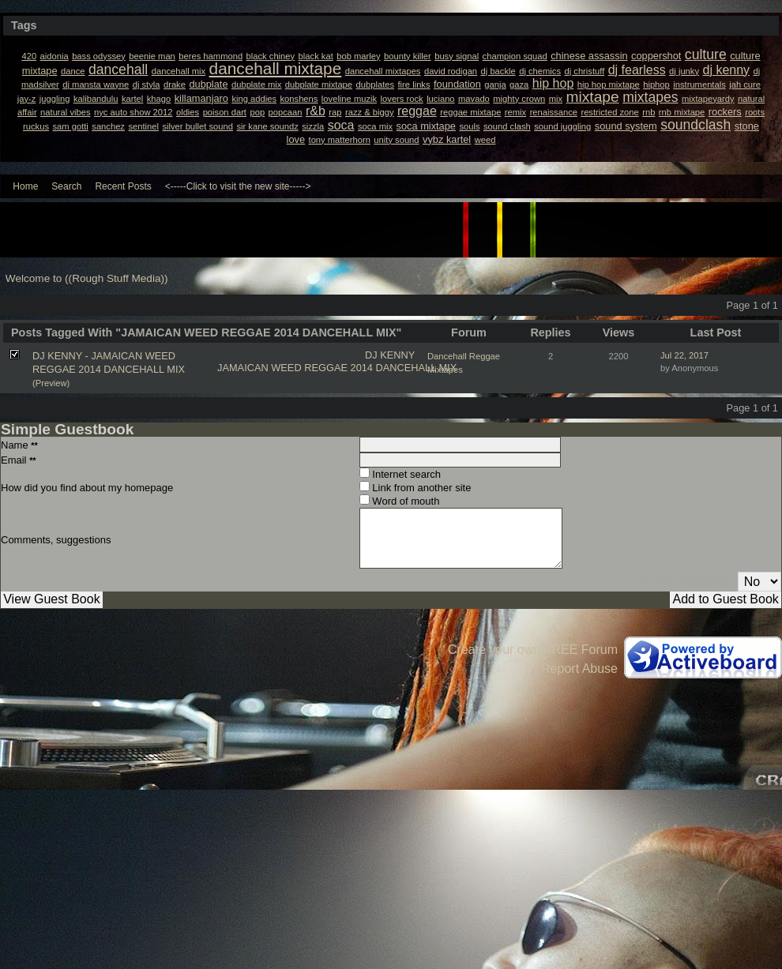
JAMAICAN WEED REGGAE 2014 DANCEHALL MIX (337, 368)
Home (25, 186)
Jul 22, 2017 (684, 355)
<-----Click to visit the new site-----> (238, 186)
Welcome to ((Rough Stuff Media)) (87, 278)
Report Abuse (579, 668)
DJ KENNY (390, 355)
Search (66, 186)
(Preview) (51, 383)
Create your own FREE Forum (533, 649)
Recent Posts (123, 186)
